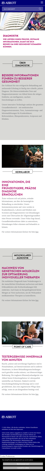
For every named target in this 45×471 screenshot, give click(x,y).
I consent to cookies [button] (23, 468)
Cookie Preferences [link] (7, 456)
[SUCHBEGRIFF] (22, 9)
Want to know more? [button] (23, 464)
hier (37, 232)
